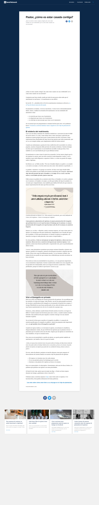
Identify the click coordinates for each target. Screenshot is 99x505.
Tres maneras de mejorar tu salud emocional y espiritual (15, 487)
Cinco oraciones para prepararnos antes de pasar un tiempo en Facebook (60, 488)
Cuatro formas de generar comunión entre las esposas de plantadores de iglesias (83, 488)
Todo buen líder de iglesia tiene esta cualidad (37, 487)
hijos (47, 440)
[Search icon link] (93, 2)
